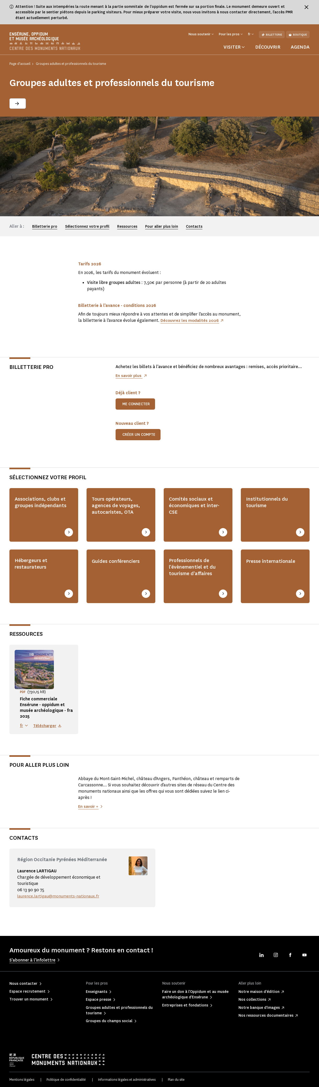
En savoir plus (129, 377)
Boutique (298, 35)
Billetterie (271, 35)
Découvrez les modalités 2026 (191, 322)
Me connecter (136, 405)
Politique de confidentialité (66, 1079)
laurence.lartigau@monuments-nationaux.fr (60, 895)
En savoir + (88, 806)
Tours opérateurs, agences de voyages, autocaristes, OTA (118, 509)
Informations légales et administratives (127, 1079)
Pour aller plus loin (161, 228)
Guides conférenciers (118, 561)
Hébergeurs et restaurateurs (33, 565)
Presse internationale (273, 561)
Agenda (300, 49)
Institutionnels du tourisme (268, 505)
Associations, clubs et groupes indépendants (42, 509)
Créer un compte (138, 436)
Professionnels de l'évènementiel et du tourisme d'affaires (194, 569)
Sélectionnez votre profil (87, 228)
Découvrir (267, 49)
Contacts (194, 228)
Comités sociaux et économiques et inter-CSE (193, 509)
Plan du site (176, 1079)
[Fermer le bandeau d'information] (306, 7)
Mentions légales (21, 1079)
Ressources (127, 228)
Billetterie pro (44, 228)
